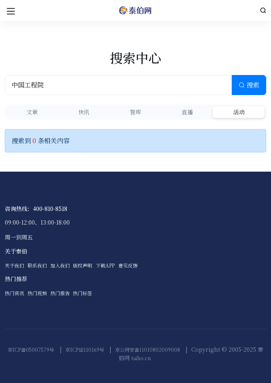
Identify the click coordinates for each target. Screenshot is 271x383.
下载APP (105, 265)
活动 (239, 112)
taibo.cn (141, 358)
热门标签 (82, 293)
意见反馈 (128, 265)
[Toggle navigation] (11, 10)
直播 (187, 112)
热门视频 (37, 293)
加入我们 (60, 265)
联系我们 (37, 265)
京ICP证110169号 (84, 349)
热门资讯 (14, 293)
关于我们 (14, 265)
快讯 (83, 112)
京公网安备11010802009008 (147, 349)
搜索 (249, 84)
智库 (135, 112)
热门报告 (60, 293)
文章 (32, 112)
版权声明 (82, 265)
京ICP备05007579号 (31, 349)
